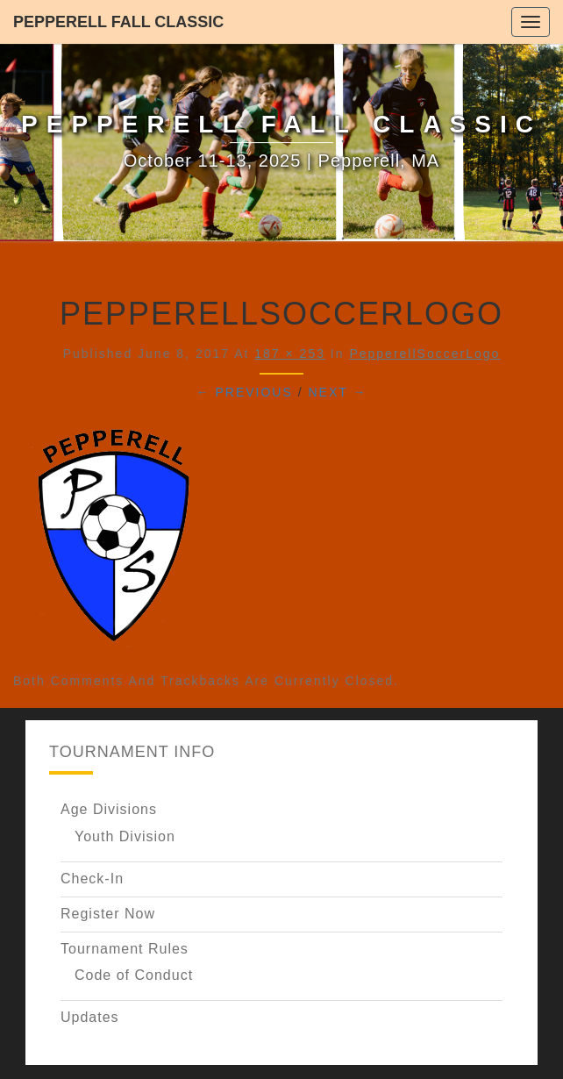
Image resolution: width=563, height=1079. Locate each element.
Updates (90, 1017)
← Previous (244, 392)
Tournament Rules (125, 948)
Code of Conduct (134, 975)
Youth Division (125, 836)
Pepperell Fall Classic (118, 22)
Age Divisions (109, 809)
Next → (337, 392)
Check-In (92, 878)
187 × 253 (289, 354)
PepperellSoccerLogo (424, 354)
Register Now (108, 913)
